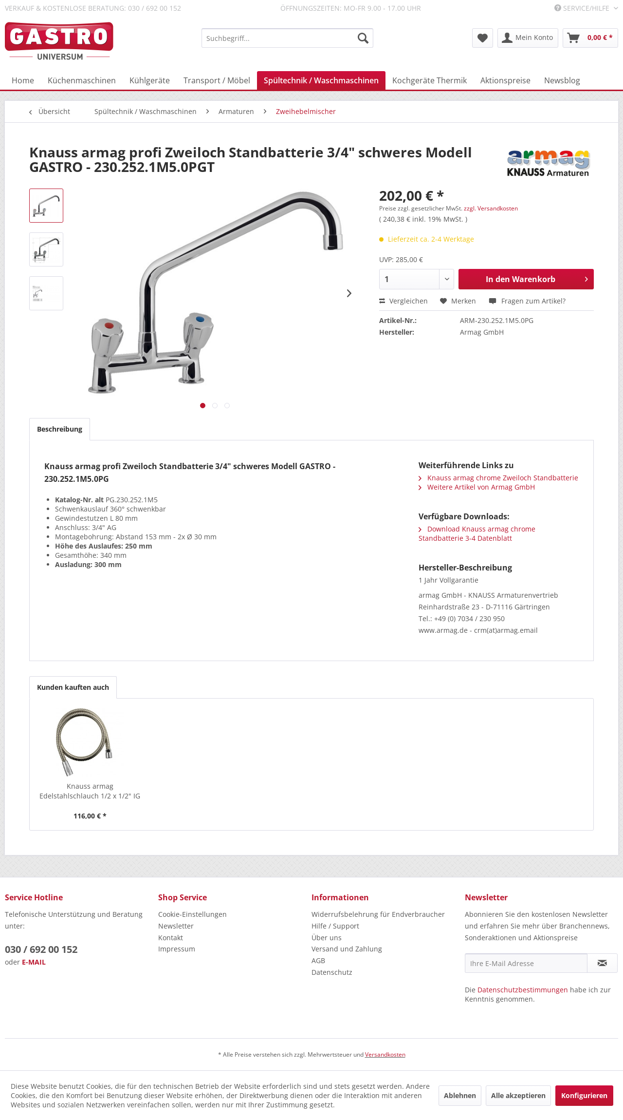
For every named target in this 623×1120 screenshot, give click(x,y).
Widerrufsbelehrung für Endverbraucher (378, 914)
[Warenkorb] (590, 38)
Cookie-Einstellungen (192, 914)
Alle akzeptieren (518, 1095)
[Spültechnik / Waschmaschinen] (321, 80)
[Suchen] (363, 38)
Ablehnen (460, 1095)
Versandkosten (385, 1054)
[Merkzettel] (482, 38)
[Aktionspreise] (505, 80)
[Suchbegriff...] (287, 38)
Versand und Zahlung (347, 948)
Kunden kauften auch (73, 687)
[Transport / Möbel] (217, 80)
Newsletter (176, 925)
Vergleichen (403, 300)
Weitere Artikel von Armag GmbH (477, 487)
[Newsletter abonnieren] (602, 963)
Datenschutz (332, 972)
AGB (318, 960)
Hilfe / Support (335, 925)
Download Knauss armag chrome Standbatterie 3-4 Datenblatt (477, 533)
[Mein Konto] (527, 38)
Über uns (327, 937)
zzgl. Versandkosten (491, 208)
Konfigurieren (584, 1095)
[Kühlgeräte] (150, 80)
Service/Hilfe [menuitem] (582, 8)
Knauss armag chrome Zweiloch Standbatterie (498, 477)
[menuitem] (287, 38)
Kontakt (170, 937)
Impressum (176, 948)
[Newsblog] (562, 80)
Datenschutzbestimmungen (522, 989)
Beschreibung (59, 429)
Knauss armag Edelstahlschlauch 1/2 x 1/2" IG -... (89, 791)
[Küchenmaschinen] (82, 80)
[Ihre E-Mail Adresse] (526, 963)
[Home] (23, 80)
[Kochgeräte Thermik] (429, 80)
